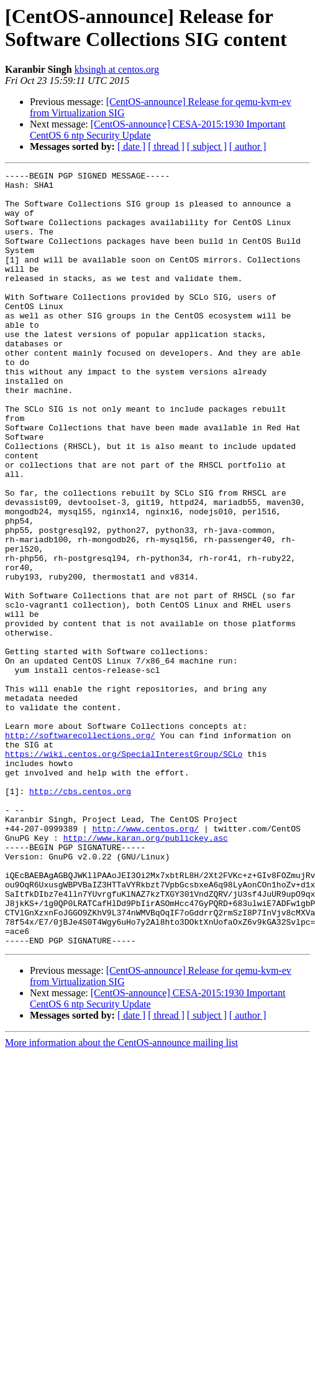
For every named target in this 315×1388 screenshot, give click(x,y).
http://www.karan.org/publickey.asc (145, 972)
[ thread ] (166, 146)
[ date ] (131, 146)
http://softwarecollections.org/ (80, 848)
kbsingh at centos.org (117, 69)
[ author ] (248, 146)
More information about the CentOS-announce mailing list (121, 1197)
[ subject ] (207, 146)
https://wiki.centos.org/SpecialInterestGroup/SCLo (123, 871)
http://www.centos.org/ (145, 960)
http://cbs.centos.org (80, 916)
